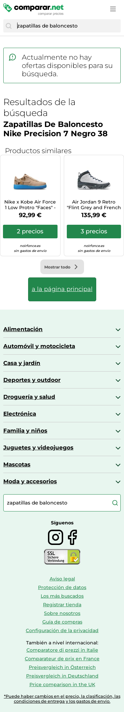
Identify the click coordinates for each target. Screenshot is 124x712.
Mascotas (16, 464)
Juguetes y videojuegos (38, 447)
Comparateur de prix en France (62, 659)
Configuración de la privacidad (62, 630)
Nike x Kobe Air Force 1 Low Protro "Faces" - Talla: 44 (30, 204)
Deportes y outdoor (32, 380)
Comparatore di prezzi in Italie (62, 650)
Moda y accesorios (30, 481)
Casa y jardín (21, 363)
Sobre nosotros (62, 613)
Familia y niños (25, 430)
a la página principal (62, 289)
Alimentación (23, 329)
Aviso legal (62, 579)
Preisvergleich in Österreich (62, 667)
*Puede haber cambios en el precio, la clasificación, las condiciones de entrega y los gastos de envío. (62, 699)
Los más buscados (62, 596)
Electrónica (19, 413)
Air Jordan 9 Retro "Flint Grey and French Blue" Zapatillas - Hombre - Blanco (94, 204)
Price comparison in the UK (62, 684)
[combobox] (67, 25)
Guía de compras (62, 622)
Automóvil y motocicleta (39, 346)
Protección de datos (62, 587)
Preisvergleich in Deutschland (62, 676)
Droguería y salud (29, 396)
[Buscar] (8, 25)
